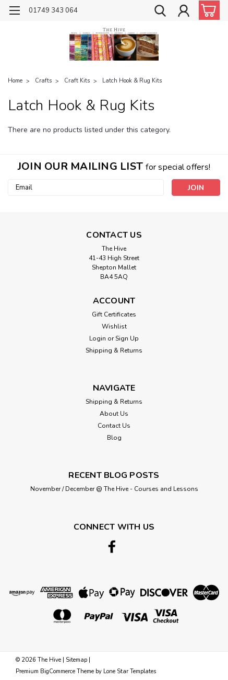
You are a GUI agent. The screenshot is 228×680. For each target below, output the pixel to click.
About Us (114, 413)
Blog (114, 437)
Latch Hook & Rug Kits (132, 81)
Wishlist (114, 326)
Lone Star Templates (129, 671)
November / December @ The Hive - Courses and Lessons (114, 489)
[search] (160, 12)
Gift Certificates (114, 314)
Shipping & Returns (114, 350)
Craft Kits (77, 81)
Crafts (43, 81)
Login (97, 338)
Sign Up (127, 338)
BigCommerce (57, 671)
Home (15, 81)
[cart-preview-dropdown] (207, 10)
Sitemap (76, 660)
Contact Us (114, 425)
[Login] (183, 12)
